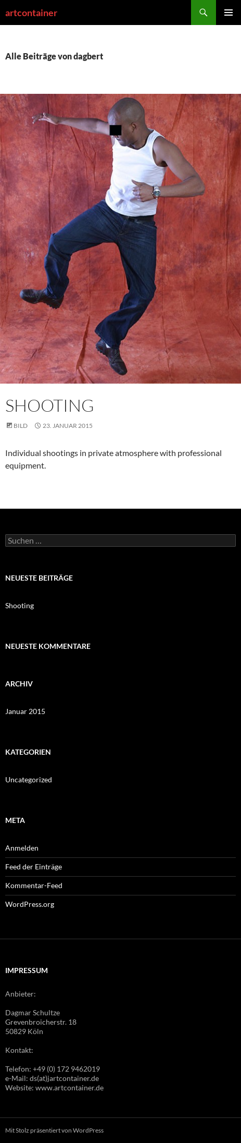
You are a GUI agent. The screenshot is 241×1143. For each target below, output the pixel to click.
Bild (21, 425)
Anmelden (22, 847)
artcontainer (31, 12)
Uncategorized (28, 779)
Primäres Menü (228, 12)
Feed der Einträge (33, 866)
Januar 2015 (25, 711)
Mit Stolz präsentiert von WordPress (54, 1130)
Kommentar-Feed (33, 885)
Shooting (49, 405)
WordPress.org (29, 904)
